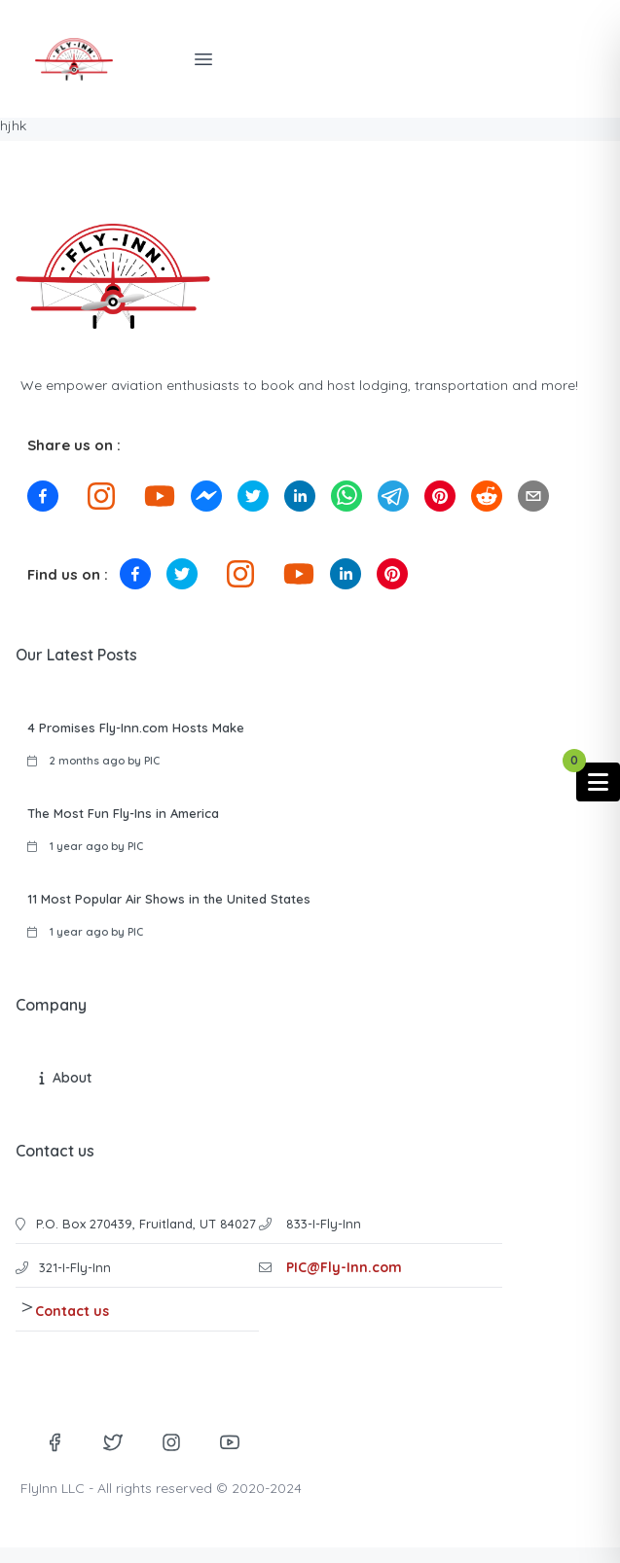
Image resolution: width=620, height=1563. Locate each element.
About (72, 1077)
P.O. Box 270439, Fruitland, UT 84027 (146, 1223)
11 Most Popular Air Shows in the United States (168, 898)
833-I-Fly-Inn (321, 1223)
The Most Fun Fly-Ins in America (123, 813)
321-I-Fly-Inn (75, 1267)
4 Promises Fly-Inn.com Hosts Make (135, 727)
